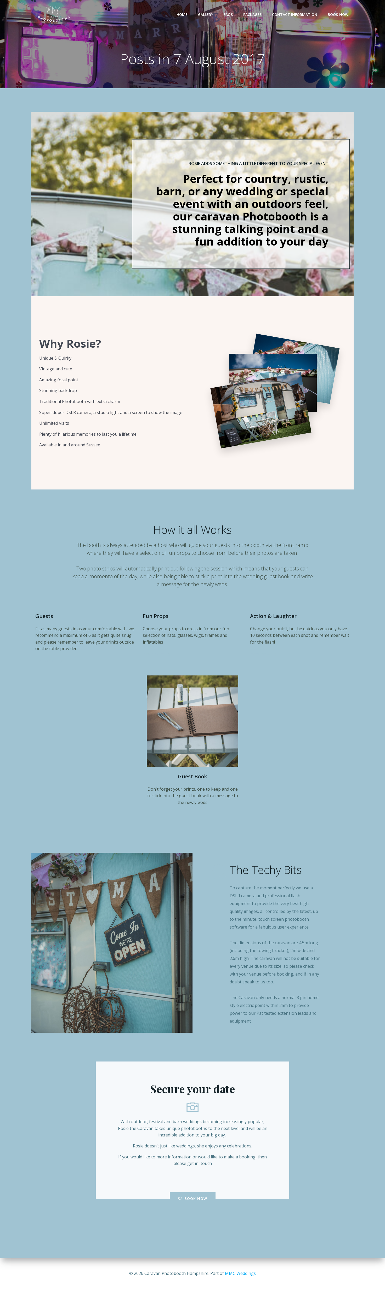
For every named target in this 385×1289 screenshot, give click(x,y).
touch (206, 1163)
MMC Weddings (240, 1273)
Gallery (205, 14)
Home (182, 14)
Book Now (338, 14)
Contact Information (294, 14)
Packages (252, 14)
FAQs (228, 14)
